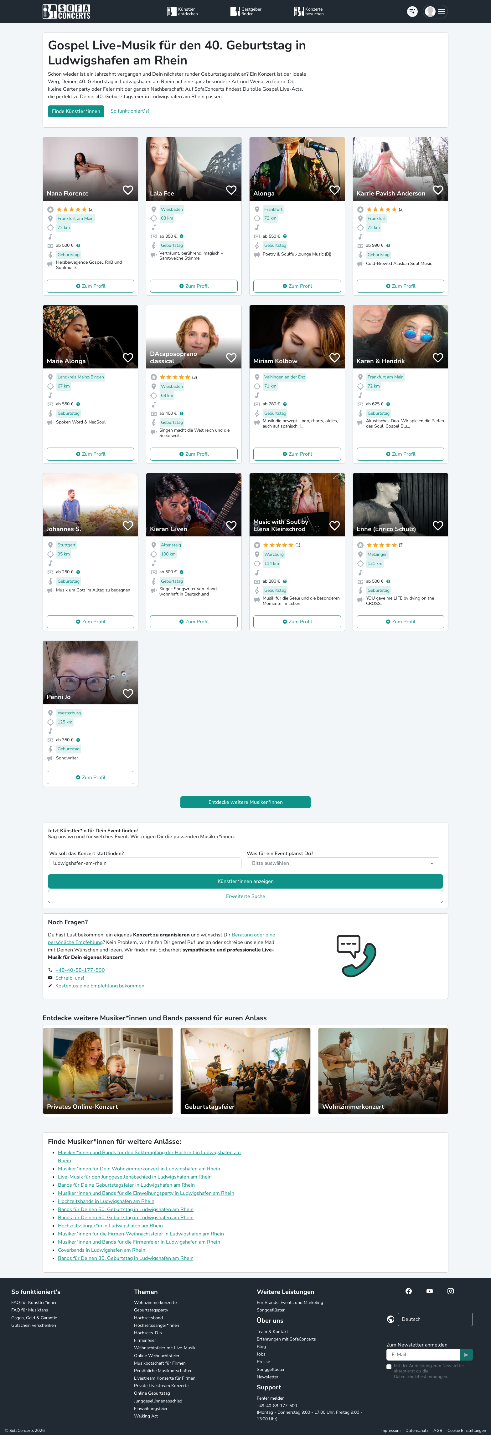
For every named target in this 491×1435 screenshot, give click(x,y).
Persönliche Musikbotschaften (163, 1371)
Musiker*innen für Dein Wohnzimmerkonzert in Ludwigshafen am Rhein (139, 1168)
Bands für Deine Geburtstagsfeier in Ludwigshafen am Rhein (126, 1185)
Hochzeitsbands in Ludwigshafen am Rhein (106, 1201)
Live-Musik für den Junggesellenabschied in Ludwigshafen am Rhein (135, 1177)
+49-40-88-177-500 (80, 970)
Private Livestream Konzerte (161, 1386)
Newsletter (267, 1377)
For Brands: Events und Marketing (290, 1303)
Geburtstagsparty (151, 1310)
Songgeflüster (271, 1310)
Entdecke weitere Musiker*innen (246, 802)
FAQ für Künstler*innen (34, 1303)
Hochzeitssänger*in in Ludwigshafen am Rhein (110, 1225)
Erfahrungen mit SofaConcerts (286, 1339)
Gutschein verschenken (33, 1325)
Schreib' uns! (69, 978)
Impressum (390, 1430)
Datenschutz (417, 1430)
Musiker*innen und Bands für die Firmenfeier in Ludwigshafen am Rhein (139, 1242)
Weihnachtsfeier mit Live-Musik (164, 1348)
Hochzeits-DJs (148, 1333)
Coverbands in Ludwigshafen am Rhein (101, 1250)
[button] (435, 11)
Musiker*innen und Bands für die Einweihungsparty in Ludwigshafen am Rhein (146, 1193)
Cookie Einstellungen (466, 1430)
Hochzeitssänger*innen (156, 1325)
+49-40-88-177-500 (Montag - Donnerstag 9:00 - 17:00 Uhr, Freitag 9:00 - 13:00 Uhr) (309, 1412)
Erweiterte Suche (245, 896)
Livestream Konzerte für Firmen (164, 1378)
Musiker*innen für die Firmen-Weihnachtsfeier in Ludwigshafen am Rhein (141, 1233)
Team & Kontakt (272, 1332)
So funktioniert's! (130, 111)
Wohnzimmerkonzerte (155, 1303)
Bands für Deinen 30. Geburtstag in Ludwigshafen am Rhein (126, 1258)
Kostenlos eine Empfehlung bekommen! (100, 985)
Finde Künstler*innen (76, 111)
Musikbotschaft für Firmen (160, 1363)
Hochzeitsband (148, 1318)
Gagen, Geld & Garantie (34, 1318)
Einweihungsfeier (151, 1409)
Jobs (261, 1354)
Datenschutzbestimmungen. (421, 1377)
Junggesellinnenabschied (158, 1401)
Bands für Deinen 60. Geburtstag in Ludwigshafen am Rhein (126, 1217)
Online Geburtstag (152, 1393)
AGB (437, 1430)
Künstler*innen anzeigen (246, 881)
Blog (261, 1347)
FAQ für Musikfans (29, 1310)
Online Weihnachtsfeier (156, 1356)
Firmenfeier (145, 1340)
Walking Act (146, 1416)
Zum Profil (94, 286)
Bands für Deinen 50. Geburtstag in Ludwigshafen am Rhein (126, 1209)
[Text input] (423, 1355)
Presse (263, 1362)
